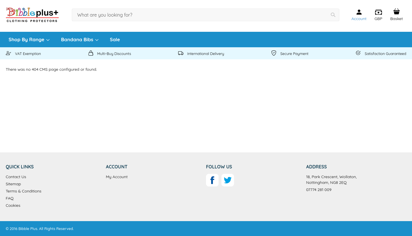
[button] (378, 15)
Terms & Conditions (23, 191)
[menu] (206, 39)
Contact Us (16, 176)
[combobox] (205, 15)
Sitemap (13, 183)
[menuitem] (29, 39)
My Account (117, 176)
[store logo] (32, 15)
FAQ (9, 198)
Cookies (13, 205)
